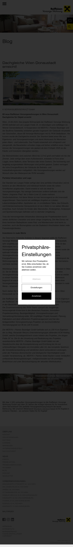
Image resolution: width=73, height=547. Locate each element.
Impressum (7, 526)
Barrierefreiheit (9, 532)
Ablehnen (36, 259)
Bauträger (8, 511)
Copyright (7, 536)
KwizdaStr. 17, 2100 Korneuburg (16, 506)
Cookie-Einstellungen (12, 534)
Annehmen (36, 276)
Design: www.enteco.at (64, 540)
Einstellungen (36, 267)
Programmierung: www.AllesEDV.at (60, 542)
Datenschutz (8, 529)
